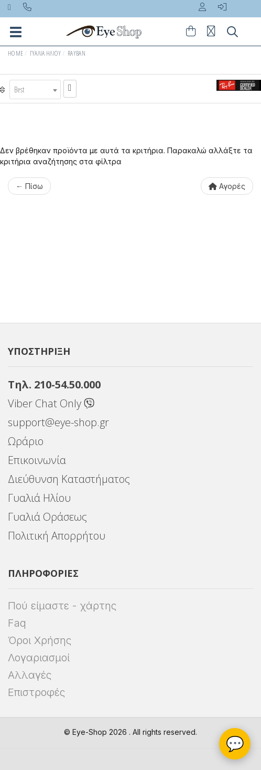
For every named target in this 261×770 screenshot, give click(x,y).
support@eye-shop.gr (58, 422)
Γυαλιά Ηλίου (45, 53)
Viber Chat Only (51, 403)
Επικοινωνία (37, 460)
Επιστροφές (36, 692)
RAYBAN (76, 53)
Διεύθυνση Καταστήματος (69, 479)
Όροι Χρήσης (39, 640)
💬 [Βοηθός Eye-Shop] (235, 744)
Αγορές (227, 186)
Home (15, 53)
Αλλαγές (29, 675)
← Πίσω (29, 186)
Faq (17, 623)
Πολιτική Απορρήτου (56, 536)
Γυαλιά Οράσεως (47, 517)
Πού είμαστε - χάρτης (62, 605)
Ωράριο (26, 441)
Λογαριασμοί (39, 657)
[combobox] (35, 89)
